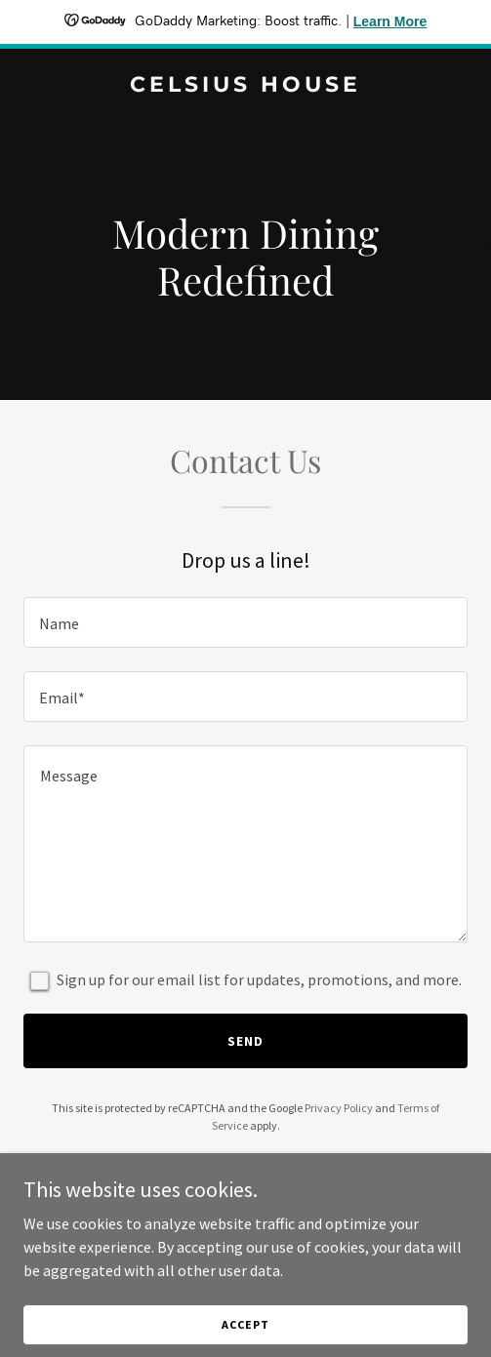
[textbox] (245, 622)
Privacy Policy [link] (339, 1107)
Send (245, 1041)
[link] (245, 86)
